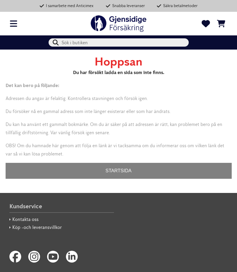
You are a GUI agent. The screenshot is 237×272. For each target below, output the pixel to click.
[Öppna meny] (13, 23)
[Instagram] (34, 257)
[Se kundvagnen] (221, 23)
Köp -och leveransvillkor (37, 227)
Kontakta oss (25, 219)
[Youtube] (53, 257)
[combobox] (118, 42)
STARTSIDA (118, 170)
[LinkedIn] (72, 257)
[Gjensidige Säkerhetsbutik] (119, 23)
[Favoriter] (205, 23)
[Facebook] (15, 257)
